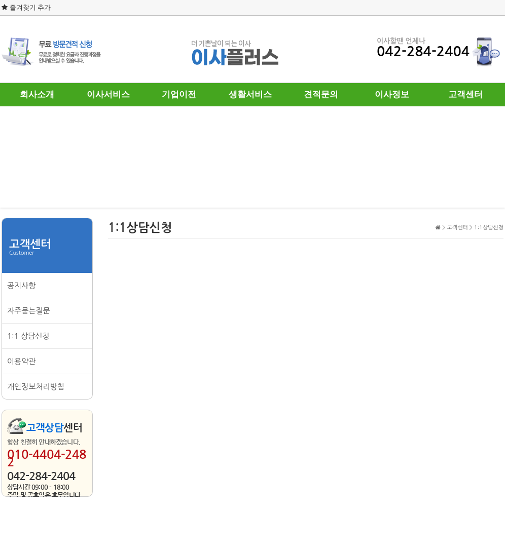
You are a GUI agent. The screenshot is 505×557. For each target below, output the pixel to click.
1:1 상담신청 (28, 336)
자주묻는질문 (28, 310)
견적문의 (321, 94)
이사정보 (392, 94)
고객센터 (465, 94)
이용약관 (21, 361)
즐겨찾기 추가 (26, 7)
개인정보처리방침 (35, 386)
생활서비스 (250, 94)
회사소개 (37, 94)
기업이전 (179, 94)
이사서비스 (108, 94)
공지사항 (21, 285)
